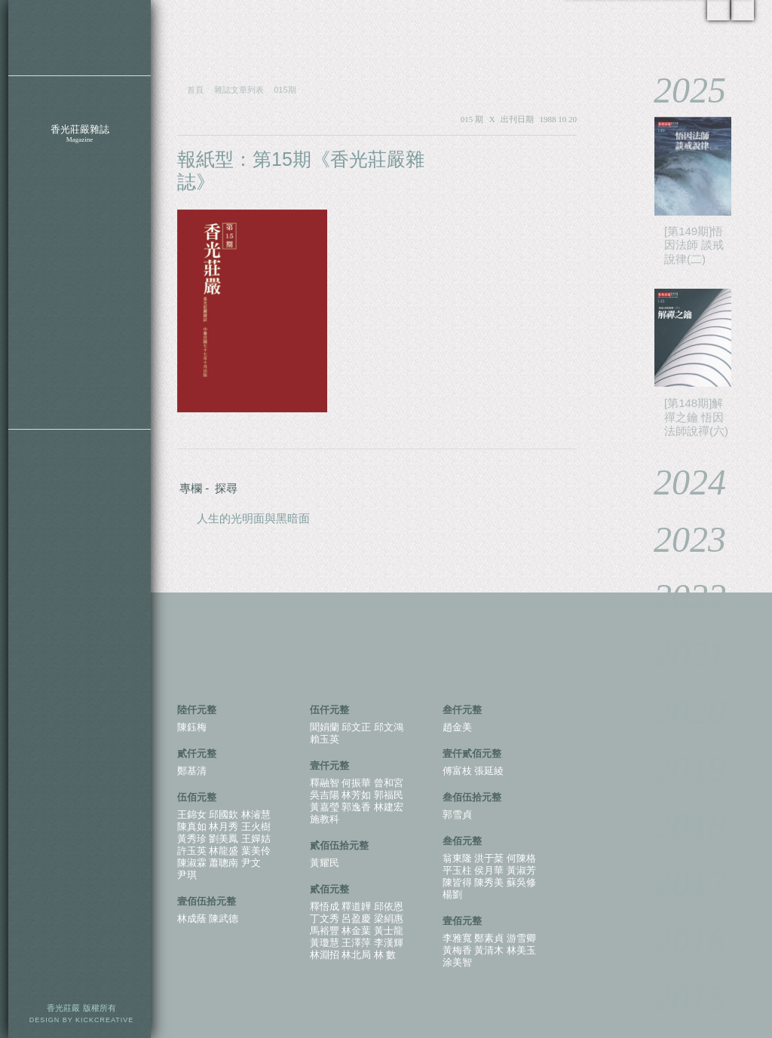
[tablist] (692, 543)
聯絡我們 (79, 303)
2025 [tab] (679, 90)
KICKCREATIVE (104, 1020)
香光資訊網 (79, 372)
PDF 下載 (531, 160)
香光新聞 (79, 235)
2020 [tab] (679, 711)
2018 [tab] (679, 826)
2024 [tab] (679, 482)
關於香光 (79, 100)
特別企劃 (79, 201)
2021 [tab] (679, 654)
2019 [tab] (679, 768)
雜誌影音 (79, 168)
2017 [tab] (679, 883)
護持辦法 (79, 406)
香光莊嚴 (79, 37)
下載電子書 (79, 338)
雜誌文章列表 (239, 89)
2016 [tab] (679, 940)
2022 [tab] (679, 597)
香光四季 (79, 269)
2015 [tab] (679, 998)
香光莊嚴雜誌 (79, 134)
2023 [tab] (679, 539)
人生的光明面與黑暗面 (253, 518)
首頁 (195, 89)
